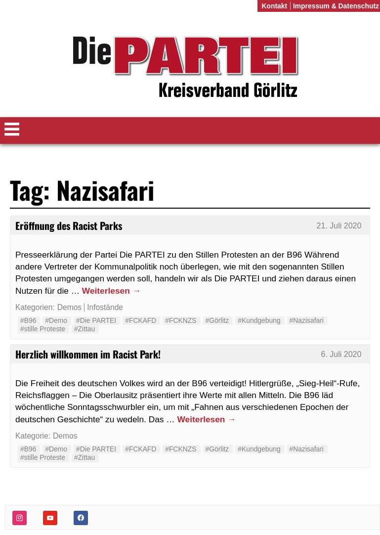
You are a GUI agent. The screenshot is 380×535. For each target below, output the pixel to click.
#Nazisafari (307, 320)
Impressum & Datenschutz (336, 6)
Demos (69, 307)
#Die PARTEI (96, 320)
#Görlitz (217, 320)
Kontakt (274, 6)
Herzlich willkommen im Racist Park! (88, 354)
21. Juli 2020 (339, 226)
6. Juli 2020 (341, 354)
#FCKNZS (180, 320)
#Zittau (84, 329)
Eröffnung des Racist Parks (68, 225)
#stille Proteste (42, 329)
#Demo (56, 320)
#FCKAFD (140, 320)
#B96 (28, 320)
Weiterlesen (111, 291)
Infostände (105, 307)
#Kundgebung (259, 320)
